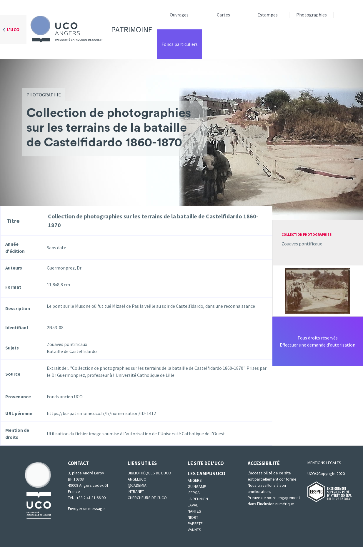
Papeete (195, 523)
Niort (193, 517)
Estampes (267, 15)
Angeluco (137, 479)
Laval (193, 505)
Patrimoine (89, 29)
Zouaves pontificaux (302, 244)
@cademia (137, 485)
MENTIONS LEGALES (324, 462)
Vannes (194, 529)
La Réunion (198, 498)
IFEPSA (194, 492)
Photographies (311, 15)
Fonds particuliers (179, 44)
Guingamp (197, 486)
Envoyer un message (86, 508)
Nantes (194, 511)
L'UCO (13, 29)
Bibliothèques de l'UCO (149, 473)
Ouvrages (179, 15)
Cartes (223, 15)
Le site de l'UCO (206, 463)
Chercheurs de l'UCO (147, 497)
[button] (317, 290)
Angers (195, 480)
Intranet (136, 491)
